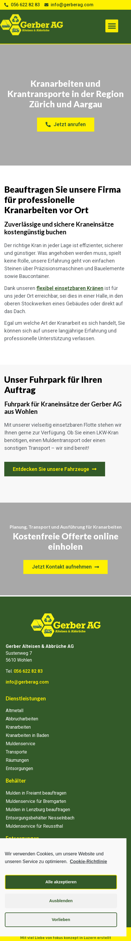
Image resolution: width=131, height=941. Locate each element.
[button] (111, 21)
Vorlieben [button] (61, 919)
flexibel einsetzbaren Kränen (69, 288)
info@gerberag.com (27, 682)
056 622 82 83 (28, 671)
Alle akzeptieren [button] (61, 882)
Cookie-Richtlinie (88, 861)
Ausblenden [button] (61, 900)
